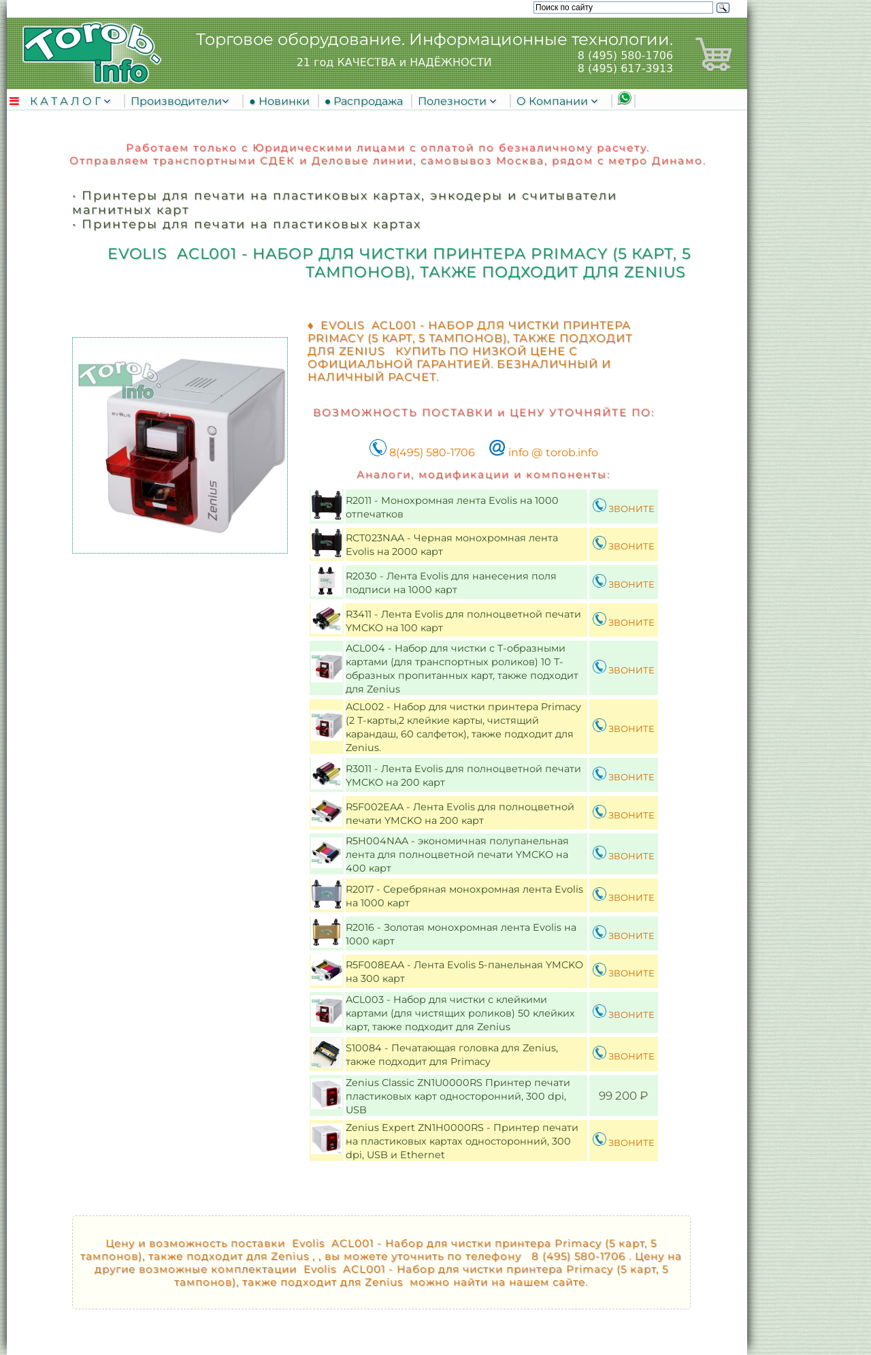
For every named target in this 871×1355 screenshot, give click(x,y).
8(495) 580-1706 (422, 452)
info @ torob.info (543, 452)
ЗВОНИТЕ (624, 508)
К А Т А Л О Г (66, 101)
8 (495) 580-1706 (625, 55)
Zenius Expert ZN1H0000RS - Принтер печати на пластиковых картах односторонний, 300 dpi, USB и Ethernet (462, 1141)
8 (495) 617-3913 (625, 68)
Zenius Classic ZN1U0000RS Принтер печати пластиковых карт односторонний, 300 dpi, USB (458, 1096)
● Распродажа (367, 101)
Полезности (453, 101)
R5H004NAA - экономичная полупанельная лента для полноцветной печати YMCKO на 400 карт (457, 854)
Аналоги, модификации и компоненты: (483, 474)
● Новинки (282, 101)
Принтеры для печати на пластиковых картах (251, 224)
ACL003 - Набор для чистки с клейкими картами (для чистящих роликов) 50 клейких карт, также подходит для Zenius (460, 1013)
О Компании (553, 101)
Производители (176, 101)
